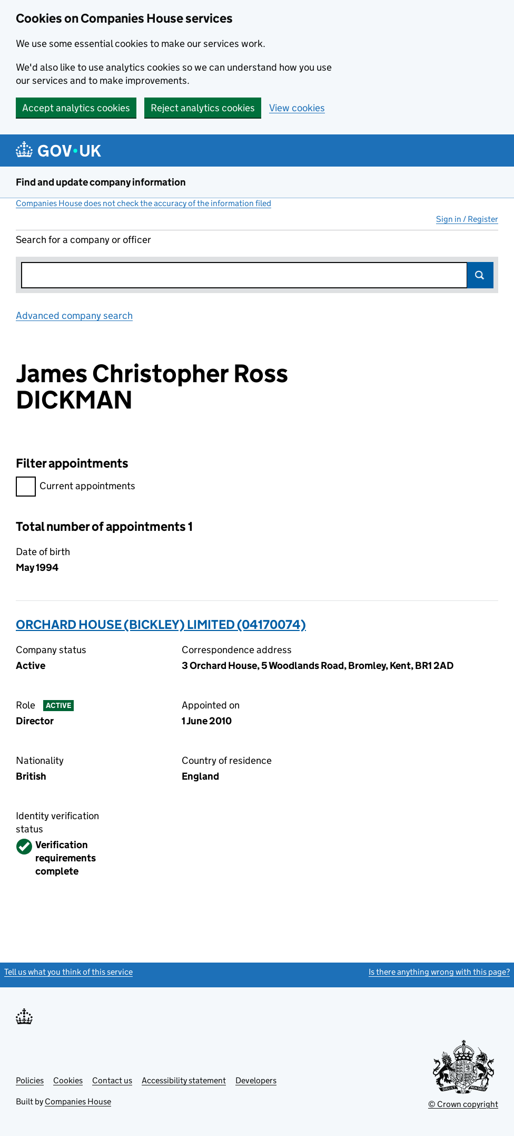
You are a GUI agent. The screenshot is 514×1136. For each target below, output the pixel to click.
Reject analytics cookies (203, 108)
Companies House (78, 1101)
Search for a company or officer (83, 240)
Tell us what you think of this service (68, 972)
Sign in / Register (467, 219)
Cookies (68, 1080)
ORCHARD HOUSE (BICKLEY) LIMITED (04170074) (161, 624)
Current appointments (75, 487)
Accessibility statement (184, 1080)
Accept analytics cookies (76, 108)
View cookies (297, 108)
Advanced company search (74, 315)
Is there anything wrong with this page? (439, 972)
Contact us (112, 1080)
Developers (255, 1080)
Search (480, 275)
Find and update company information (101, 182)
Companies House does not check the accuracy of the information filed (143, 203)
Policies (30, 1080)
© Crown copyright (463, 1104)
